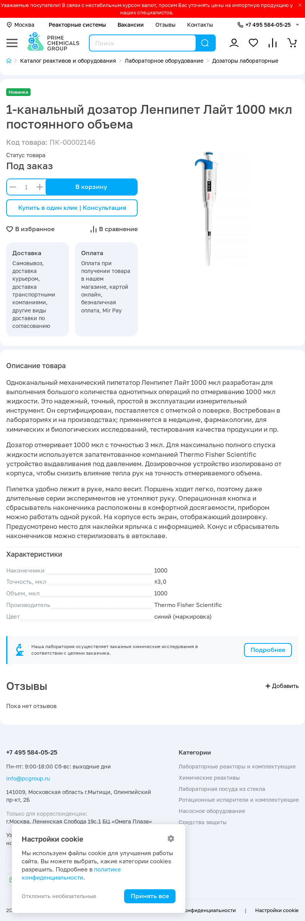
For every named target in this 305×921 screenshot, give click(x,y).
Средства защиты (203, 822)
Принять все (150, 896)
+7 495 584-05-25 (268, 24)
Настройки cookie (277, 910)
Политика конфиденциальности (196, 910)
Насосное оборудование (212, 811)
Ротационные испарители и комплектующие (239, 799)
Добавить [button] (282, 686)
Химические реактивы (209, 777)
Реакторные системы (77, 24)
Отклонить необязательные (59, 896)
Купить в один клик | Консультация (72, 207)
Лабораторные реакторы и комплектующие (237, 766)
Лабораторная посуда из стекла (222, 789)
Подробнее (267, 649)
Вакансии (131, 24)
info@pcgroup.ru (28, 778)
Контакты (200, 24)
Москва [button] (20, 24)
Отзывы (165, 24)
